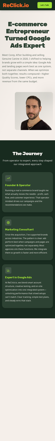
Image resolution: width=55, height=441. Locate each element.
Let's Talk (45, 5)
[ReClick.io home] (16, 5)
